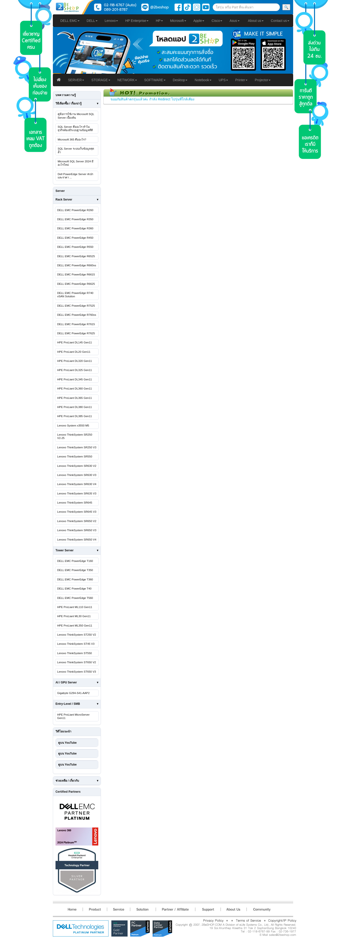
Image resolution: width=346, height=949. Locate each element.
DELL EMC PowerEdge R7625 (76, 333)
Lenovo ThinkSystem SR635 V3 (76, 493)
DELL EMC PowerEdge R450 (75, 237)
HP (159, 21)
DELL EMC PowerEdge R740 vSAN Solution (75, 295)
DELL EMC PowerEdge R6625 (76, 283)
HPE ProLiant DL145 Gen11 (74, 342)
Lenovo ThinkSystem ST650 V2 (76, 662)
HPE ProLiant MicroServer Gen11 (73, 716)
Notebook (203, 80)
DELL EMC (70, 21)
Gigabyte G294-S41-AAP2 (73, 693)
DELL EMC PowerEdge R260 (75, 210)
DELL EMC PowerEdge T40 (74, 588)
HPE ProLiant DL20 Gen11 (73, 351)
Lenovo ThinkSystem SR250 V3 (76, 447)
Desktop (180, 80)
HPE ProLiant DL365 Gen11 (74, 397)
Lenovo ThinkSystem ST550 (74, 653)
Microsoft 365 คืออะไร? (72, 139)
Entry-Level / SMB (68, 704)
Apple (198, 21)
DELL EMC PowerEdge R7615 (76, 324)
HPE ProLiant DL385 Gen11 (74, 416)
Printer (241, 80)
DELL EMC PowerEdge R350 (75, 219)
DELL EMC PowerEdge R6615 (76, 274)
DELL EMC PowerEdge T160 (75, 561)
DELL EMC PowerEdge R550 (75, 246)
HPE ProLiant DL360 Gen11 (74, 388)
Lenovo (111, 21)
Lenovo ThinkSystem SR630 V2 (76, 465)
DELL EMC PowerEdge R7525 (76, 305)
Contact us (280, 21)
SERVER (76, 80)
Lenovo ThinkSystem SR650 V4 (76, 539)
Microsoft (178, 21)
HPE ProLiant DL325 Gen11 (74, 370)
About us (256, 21)
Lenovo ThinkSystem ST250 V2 (76, 634)
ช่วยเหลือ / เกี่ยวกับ (67, 780)
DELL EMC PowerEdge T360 (75, 579)
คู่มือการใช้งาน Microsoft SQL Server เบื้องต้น (76, 116)
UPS (223, 80)
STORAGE (100, 80)
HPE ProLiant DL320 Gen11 (74, 360)
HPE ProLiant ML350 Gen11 (74, 625)
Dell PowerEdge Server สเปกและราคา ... (75, 176)
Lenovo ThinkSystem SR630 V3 (76, 475)
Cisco (216, 21)
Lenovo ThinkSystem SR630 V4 (76, 484)
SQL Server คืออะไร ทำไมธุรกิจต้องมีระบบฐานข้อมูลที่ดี (75, 128)
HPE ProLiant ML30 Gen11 (74, 616)
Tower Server (65, 550)
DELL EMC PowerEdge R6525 (76, 256)
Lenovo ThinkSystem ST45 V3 (75, 643)
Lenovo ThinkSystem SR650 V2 (76, 521)
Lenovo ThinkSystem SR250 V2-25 (74, 436)
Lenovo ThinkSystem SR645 (74, 502)
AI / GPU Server (66, 682)
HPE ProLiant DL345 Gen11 (74, 379)
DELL (92, 21)
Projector (263, 80)
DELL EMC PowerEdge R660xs (76, 265)
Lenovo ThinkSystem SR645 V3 (76, 511)
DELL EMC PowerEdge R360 (75, 228)
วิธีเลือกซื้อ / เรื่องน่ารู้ (68, 103)
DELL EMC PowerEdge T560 (75, 597)
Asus (234, 21)
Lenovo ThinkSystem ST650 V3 (76, 671)
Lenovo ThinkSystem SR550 (74, 456)
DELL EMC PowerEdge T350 (75, 570)
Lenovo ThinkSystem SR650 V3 (76, 530)
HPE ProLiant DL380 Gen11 (74, 407)
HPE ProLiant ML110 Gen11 (74, 607)
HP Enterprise (136, 21)
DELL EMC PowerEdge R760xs (76, 314)
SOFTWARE (155, 80)
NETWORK (127, 80)
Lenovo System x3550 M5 (73, 425)
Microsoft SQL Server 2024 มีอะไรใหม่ (75, 163)
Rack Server (64, 199)
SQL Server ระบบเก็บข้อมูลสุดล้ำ (76, 150)
